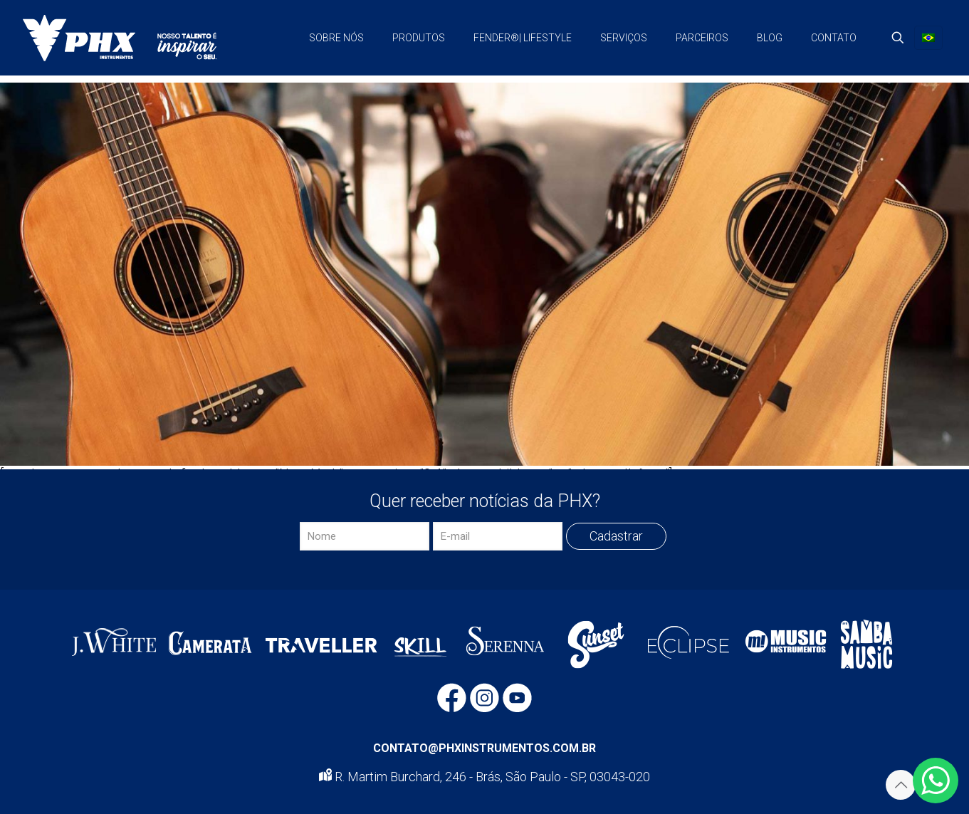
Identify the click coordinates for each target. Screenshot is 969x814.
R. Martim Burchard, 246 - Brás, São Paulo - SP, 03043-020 (484, 776)
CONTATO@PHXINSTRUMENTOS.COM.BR (484, 748)
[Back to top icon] (901, 785)
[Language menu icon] (928, 38)
